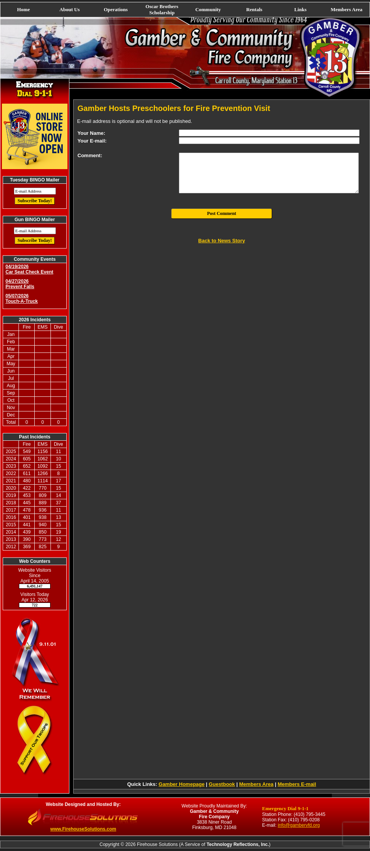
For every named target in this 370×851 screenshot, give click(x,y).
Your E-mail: (92, 141)
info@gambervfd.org (299, 825)
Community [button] (208, 9)
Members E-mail (297, 784)
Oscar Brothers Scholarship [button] (162, 9)
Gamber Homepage (182, 784)
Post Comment (221, 213)
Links (300, 9)
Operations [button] (116, 9)
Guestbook (222, 784)
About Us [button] (69, 9)
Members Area (346, 9)
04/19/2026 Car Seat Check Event (29, 269)
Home (23, 9)
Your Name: (91, 133)
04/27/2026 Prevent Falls (19, 284)
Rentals (254, 9)
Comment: (89, 155)
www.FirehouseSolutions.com (83, 829)
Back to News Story (221, 240)
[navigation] (185, 9)
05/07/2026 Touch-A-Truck (21, 298)
